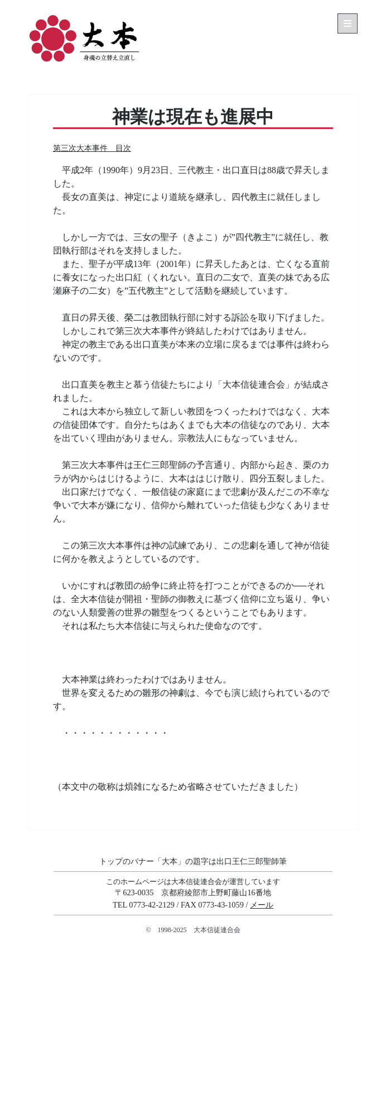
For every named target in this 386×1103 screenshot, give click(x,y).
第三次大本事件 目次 (92, 148)
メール (261, 904)
